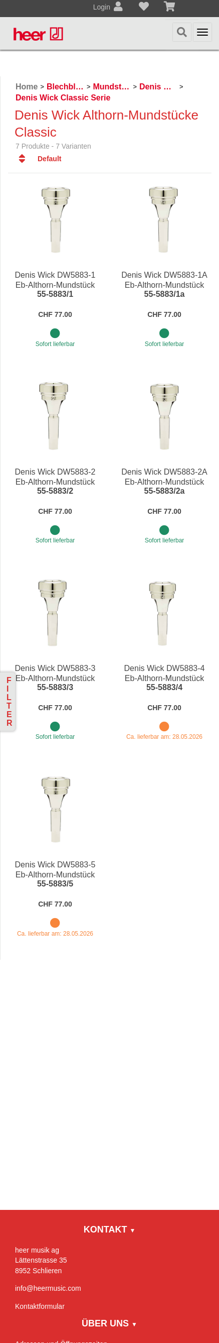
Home (27, 86)
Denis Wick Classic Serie (63, 97)
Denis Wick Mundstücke (158, 86)
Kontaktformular (40, 1306)
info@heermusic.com (48, 1288)
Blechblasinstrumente (65, 86)
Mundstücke (111, 86)
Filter (10, 701)
